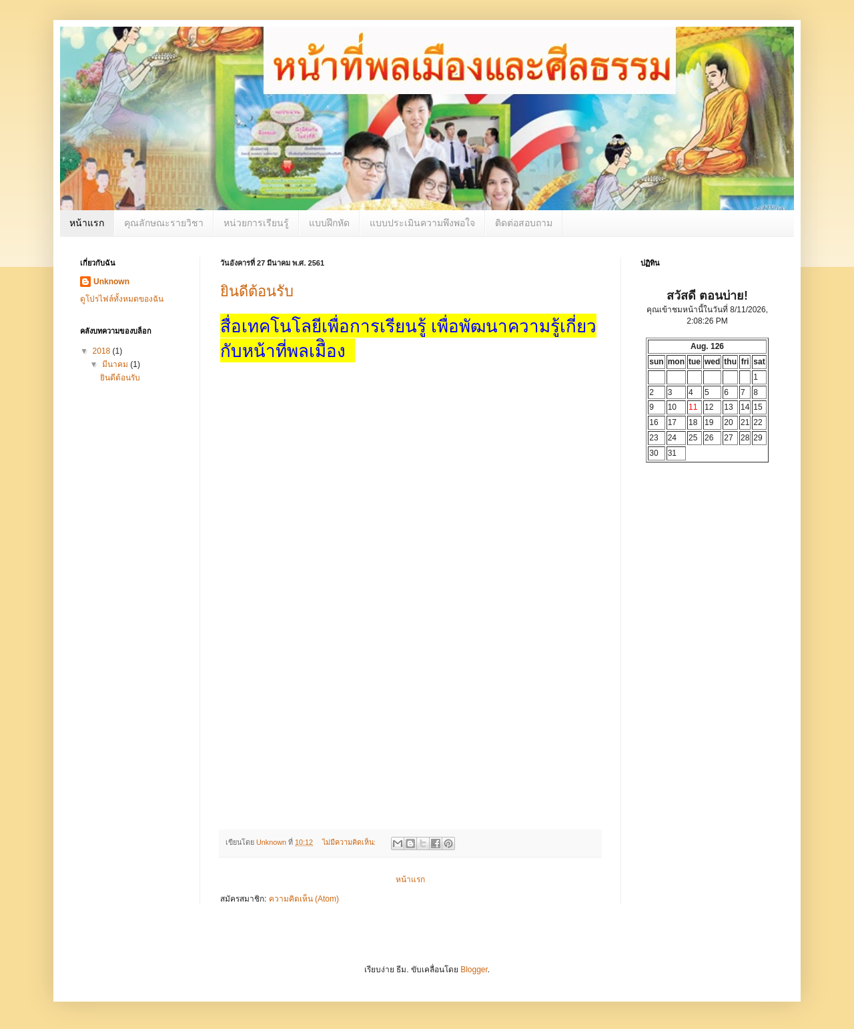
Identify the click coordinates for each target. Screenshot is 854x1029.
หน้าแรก (86, 223)
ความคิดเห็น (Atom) (304, 899)
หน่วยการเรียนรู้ (256, 223)
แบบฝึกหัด (329, 223)
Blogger (474, 969)
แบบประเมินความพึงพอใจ (422, 223)
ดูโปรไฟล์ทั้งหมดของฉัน (121, 299)
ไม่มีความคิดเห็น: (350, 842)
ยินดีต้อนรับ (257, 291)
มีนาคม (116, 364)
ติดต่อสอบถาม (523, 223)
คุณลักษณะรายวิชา (163, 223)
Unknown (111, 281)
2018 (103, 351)
